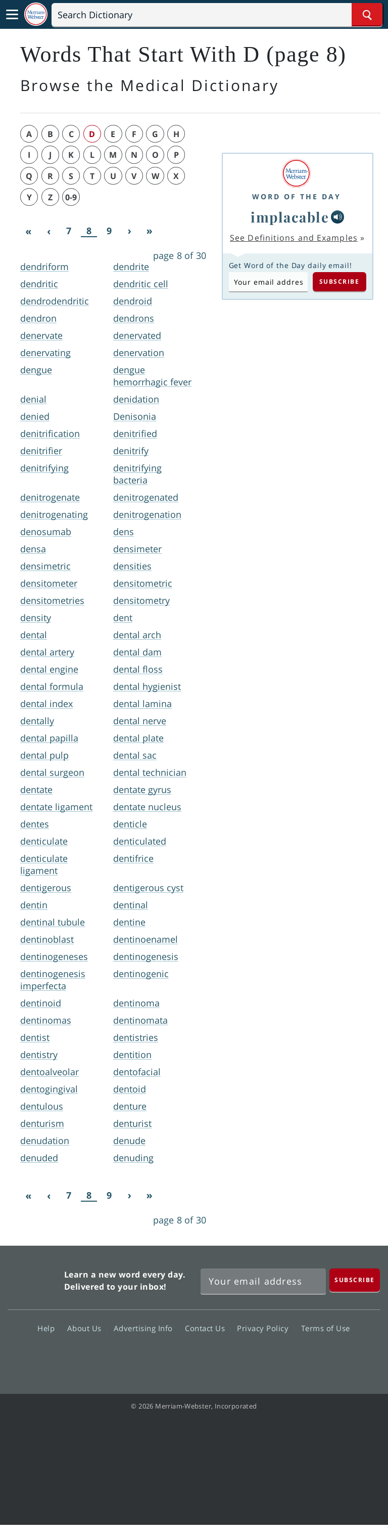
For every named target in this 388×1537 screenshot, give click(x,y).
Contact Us (207, 1328)
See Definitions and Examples (294, 237)
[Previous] (48, 231)
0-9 (71, 197)
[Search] (217, 14)
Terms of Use (325, 1328)
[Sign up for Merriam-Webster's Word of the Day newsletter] (263, 1281)
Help (48, 1328)
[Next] (129, 231)
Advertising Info (146, 1328)
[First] (28, 231)
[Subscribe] (354, 1279)
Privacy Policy (265, 1328)
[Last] (149, 231)
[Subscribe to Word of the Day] (268, 281)
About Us (87, 1328)
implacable (290, 216)
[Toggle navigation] (12, 14)
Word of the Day (296, 196)
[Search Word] (367, 14)
